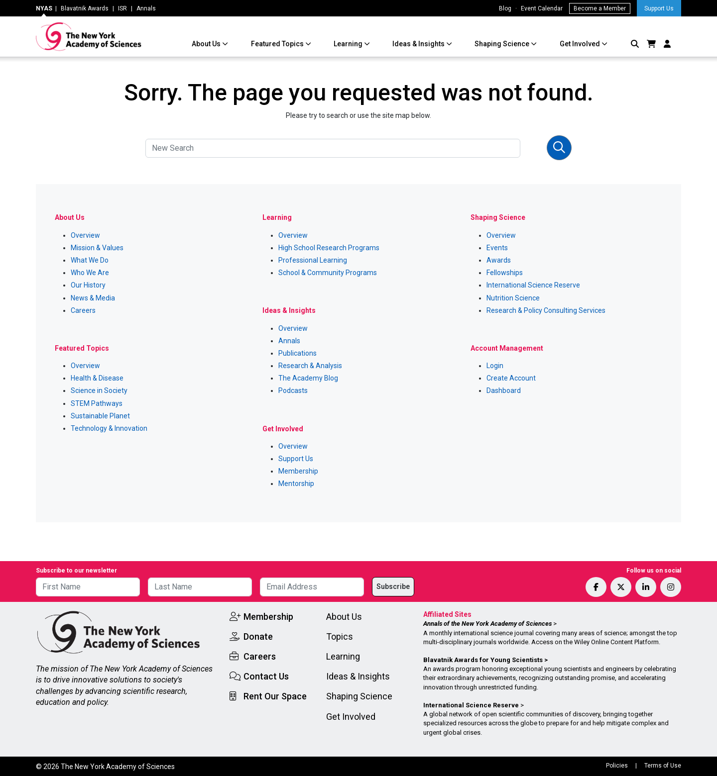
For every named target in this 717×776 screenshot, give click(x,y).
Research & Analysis (310, 366)
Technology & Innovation (109, 428)
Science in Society (99, 390)
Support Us (659, 8)
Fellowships (504, 273)
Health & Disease (97, 378)
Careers (83, 310)
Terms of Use (662, 765)
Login (494, 366)
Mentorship (296, 483)
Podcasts (293, 390)
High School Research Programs (328, 248)
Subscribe (393, 586)
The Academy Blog (308, 378)
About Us (207, 44)
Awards (498, 260)
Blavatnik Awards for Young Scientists (483, 660)
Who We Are (90, 273)
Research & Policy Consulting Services (545, 310)
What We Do (90, 260)
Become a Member (600, 8)
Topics (339, 636)
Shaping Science (503, 44)
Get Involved (580, 44)
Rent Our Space (275, 696)
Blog (505, 8)
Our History (88, 285)
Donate (258, 636)
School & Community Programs (327, 273)
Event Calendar (542, 8)
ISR (122, 8)
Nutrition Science (513, 298)
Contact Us (266, 676)
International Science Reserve (533, 285)
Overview (85, 235)
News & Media (93, 298)
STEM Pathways (96, 403)
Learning (349, 44)
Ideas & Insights (419, 44)
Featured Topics (278, 44)
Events (497, 248)
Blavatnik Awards (85, 8)
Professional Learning (312, 260)
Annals (146, 8)
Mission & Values (97, 248)
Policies (617, 765)
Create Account (511, 378)
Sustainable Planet (100, 416)
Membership (298, 471)
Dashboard (503, 390)
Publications (297, 353)
